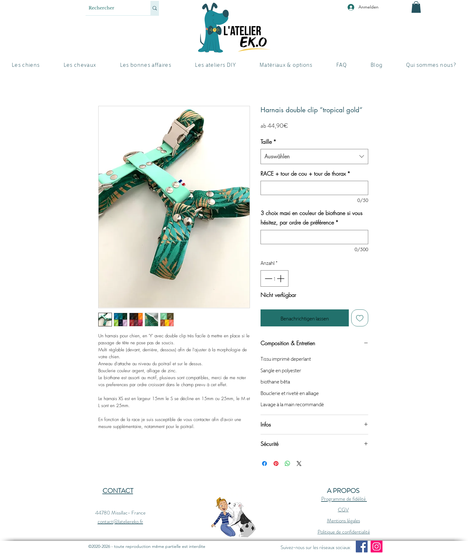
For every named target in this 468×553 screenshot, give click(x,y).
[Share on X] (299, 463)
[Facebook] (362, 546)
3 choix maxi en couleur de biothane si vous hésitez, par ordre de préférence (311, 217)
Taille (268, 141)
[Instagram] (376, 546)
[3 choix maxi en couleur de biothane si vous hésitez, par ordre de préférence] (314, 237)
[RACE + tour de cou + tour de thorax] (314, 188)
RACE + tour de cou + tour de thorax (305, 173)
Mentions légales (343, 520)
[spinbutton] (274, 278)
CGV (343, 509)
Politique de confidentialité (344, 531)
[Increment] (281, 278)
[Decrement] (267, 278)
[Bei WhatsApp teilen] (287, 463)
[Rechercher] (113, 8)
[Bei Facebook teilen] (264, 463)
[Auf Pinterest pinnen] (276, 463)
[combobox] (314, 156)
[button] (416, 7)
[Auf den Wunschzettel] (359, 317)
